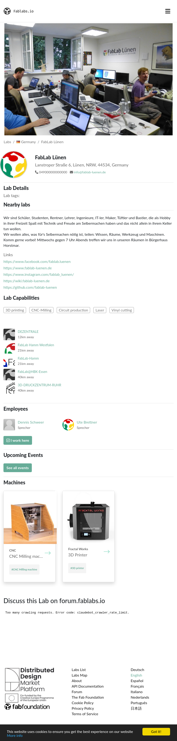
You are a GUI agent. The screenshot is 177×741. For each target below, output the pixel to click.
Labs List (79, 669)
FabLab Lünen (52, 141)
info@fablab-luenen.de (90, 172)
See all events (17, 467)
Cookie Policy (83, 702)
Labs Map (79, 675)
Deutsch (137, 669)
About (77, 680)
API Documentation (88, 686)
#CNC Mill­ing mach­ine (24, 569)
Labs (7, 141)
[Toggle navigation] (167, 11)
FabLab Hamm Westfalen (36, 345)
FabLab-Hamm (28, 358)
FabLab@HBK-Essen (32, 372)
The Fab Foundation (88, 697)
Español (137, 680)
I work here (17, 440)
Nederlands (140, 697)
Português (139, 702)
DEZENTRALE (28, 332)
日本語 (136, 708)
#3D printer (77, 568)
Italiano (137, 691)
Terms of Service (85, 714)
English (136, 675)
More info (15, 735)
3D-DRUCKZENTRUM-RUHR (39, 385)
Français (137, 686)
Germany (26, 141)
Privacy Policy (83, 708)
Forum (77, 691)
